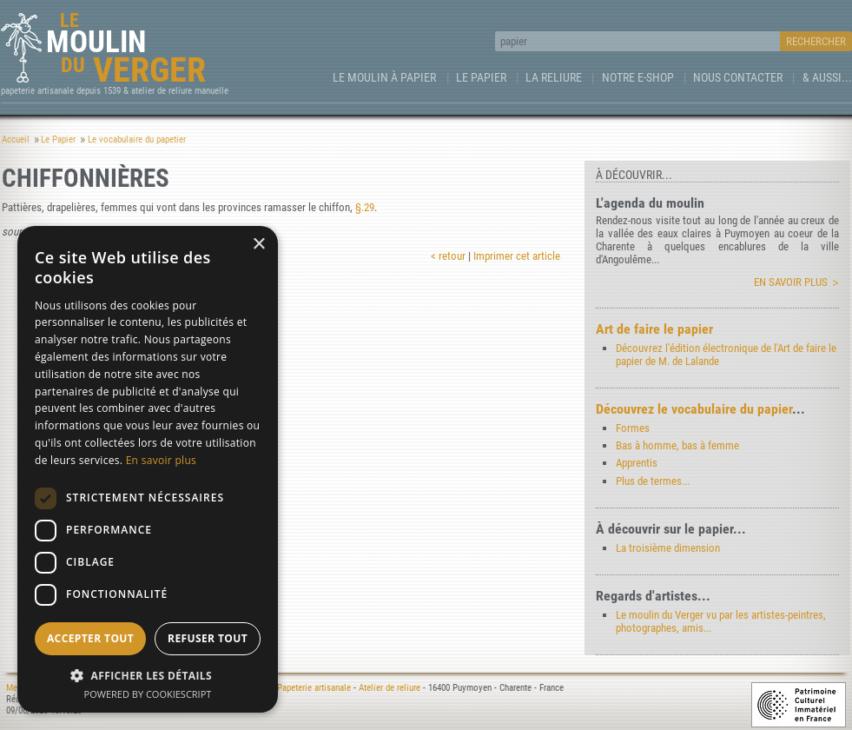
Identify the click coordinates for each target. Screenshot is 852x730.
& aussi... (827, 77)
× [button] (258, 244)
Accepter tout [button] (90, 638)
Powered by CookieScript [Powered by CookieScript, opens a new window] (148, 693)
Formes (633, 428)
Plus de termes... (653, 481)
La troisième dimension (668, 547)
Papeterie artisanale (314, 688)
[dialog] (147, 469)
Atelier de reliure (389, 688)
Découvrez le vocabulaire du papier (694, 409)
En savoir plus (791, 282)
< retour (448, 255)
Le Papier (481, 77)
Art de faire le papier (654, 329)
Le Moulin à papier (384, 77)
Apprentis (636, 462)
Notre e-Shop (638, 77)
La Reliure (553, 77)
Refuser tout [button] (208, 638)
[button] (148, 675)
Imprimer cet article (516, 255)
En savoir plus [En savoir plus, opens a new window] (161, 460)
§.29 (364, 207)
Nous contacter (738, 77)
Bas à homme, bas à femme (677, 445)
